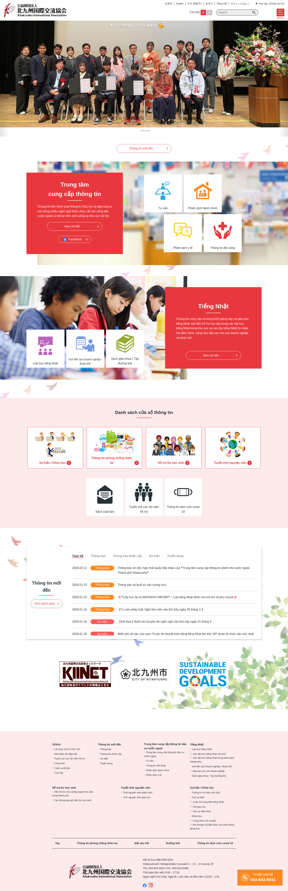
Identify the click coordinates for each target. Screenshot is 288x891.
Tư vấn (150, 767)
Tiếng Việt (222, 3)
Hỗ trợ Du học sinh (64, 794)
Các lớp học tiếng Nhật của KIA (209, 760)
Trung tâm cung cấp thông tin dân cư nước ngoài (165, 752)
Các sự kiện (198, 803)
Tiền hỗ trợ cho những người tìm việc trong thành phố (72, 800)
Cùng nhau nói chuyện (204, 827)
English (180, 3)
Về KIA (56, 750)
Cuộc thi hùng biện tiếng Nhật (208, 808)
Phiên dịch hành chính (157, 776)
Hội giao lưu (199, 813)
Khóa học (197, 822)
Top (57, 849)
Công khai (59, 769)
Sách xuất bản (62, 774)
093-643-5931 (156, 874)
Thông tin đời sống (156, 771)
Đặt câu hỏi (142, 849)
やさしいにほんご (240, 3)
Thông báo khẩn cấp (110, 760)
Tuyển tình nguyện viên (135, 794)
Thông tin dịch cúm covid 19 (215, 849)
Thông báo (105, 755)
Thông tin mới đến (109, 750)
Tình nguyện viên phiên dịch (137, 798)
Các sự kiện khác (202, 817)
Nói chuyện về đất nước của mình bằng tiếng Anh (212, 833)
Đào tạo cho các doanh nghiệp (208, 777)
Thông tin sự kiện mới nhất (206, 798)
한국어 (209, 3)
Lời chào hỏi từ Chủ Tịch (67, 755)
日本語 (168, 3)
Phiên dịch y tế (153, 781)
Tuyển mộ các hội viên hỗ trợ (69, 765)
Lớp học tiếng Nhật (202, 755)
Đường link (173, 849)
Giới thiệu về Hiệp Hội (65, 760)
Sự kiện (104, 765)
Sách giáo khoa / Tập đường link (209, 782)
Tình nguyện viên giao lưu (136, 803)
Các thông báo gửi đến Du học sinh (72, 806)
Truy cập (58, 779)
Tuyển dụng (106, 769)
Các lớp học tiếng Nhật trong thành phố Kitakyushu (212, 766)
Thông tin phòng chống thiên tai (97, 849)
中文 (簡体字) (195, 3)
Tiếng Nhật (197, 750)
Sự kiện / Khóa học (202, 794)
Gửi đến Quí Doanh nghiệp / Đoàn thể (212, 772)
